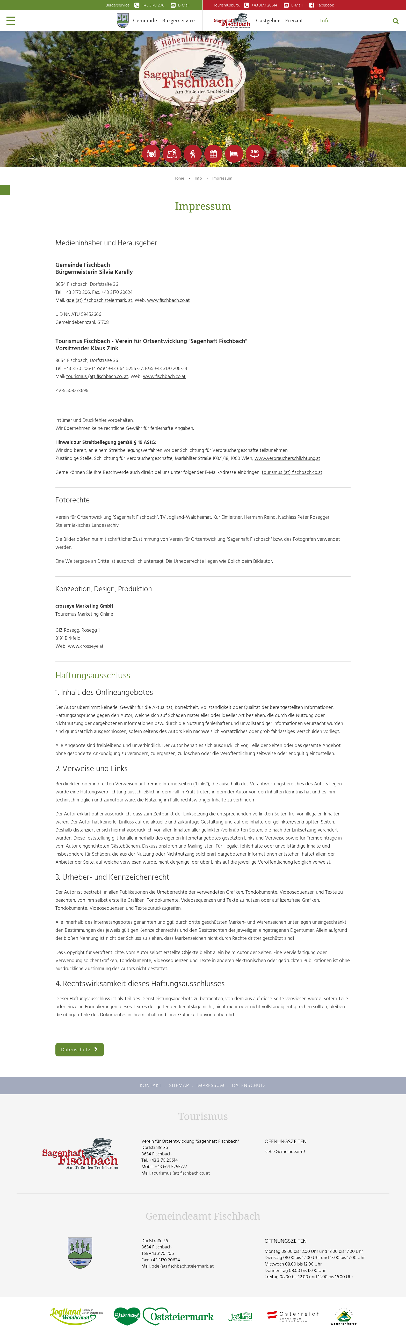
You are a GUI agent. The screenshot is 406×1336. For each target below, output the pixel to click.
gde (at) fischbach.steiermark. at (99, 300)
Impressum (222, 178)
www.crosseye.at (86, 646)
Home (178, 178)
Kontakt (151, 1085)
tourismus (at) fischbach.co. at (97, 376)
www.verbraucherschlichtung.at (287, 458)
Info (325, 21)
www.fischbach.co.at (168, 300)
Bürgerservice (178, 21)
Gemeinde (145, 21)
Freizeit (294, 21)
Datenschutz (75, 1049)
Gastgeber (268, 21)
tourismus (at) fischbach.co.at (292, 472)
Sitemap (179, 1085)
